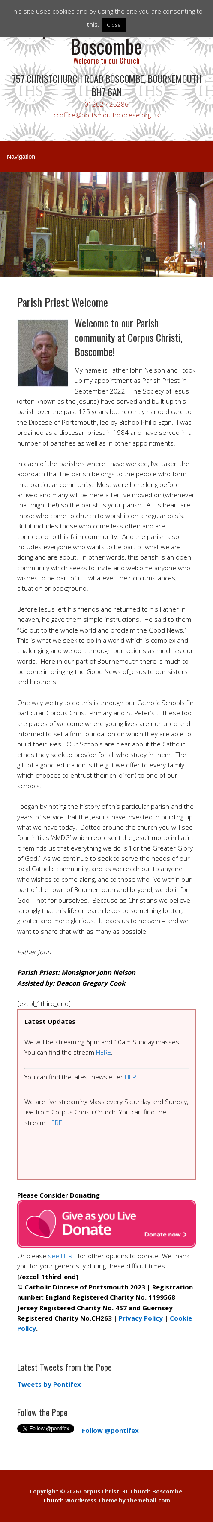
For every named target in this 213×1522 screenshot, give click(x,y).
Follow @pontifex (110, 1430)
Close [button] (114, 25)
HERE (103, 1052)
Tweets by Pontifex (49, 1384)
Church (53, 1500)
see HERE (62, 1255)
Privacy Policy (141, 1318)
